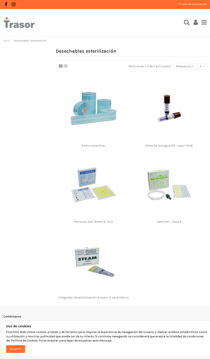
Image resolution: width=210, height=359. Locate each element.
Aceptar (15, 349)
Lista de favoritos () (192, 4)
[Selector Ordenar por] (184, 66)
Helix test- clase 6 (169, 222)
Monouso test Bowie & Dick (93, 222)
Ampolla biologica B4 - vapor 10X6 (169, 145)
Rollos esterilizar (93, 145)
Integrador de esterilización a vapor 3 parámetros (93, 297)
